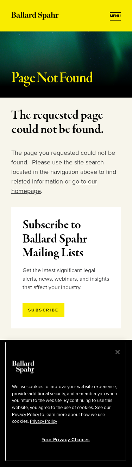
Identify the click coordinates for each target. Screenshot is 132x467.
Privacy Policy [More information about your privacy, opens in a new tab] (43, 421)
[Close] (117, 352)
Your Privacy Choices (65, 440)
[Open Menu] (115, 16)
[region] (65, 401)
